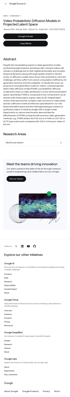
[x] (16, 246)
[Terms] (57, 391)
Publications (14, 15)
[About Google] (11, 391)
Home (5, 15)
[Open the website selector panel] (27, 4)
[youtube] (28, 246)
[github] (34, 246)
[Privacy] (46, 391)
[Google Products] (30, 391)
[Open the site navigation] (5, 4)
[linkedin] (22, 246)
